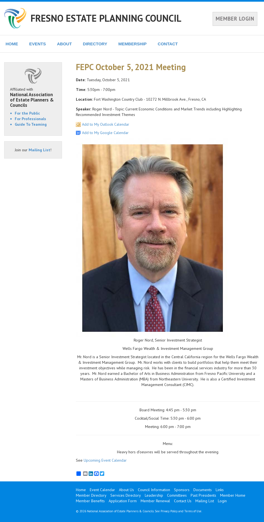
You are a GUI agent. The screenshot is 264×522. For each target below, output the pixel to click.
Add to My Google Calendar (105, 132)
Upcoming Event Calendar (105, 460)
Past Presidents (203, 495)
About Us (126, 489)
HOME (12, 43)
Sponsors (182, 489)
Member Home (232, 495)
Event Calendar (102, 489)
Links (220, 489)
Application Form (123, 500)
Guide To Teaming (31, 124)
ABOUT (64, 43)
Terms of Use (192, 511)
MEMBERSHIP (132, 43)
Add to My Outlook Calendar (105, 124)
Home (81, 489)
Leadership (154, 495)
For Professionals (30, 118)
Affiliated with (33, 97)
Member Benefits (90, 500)
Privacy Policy (169, 511)
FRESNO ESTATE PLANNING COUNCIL (106, 18)
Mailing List (39, 149)
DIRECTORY (95, 43)
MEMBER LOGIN (235, 18)
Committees (177, 495)
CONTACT (168, 43)
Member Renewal (155, 500)
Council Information (154, 489)
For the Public (27, 113)
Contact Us (182, 500)
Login (222, 500)
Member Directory (91, 495)
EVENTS (37, 43)
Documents (202, 489)
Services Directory (125, 495)
